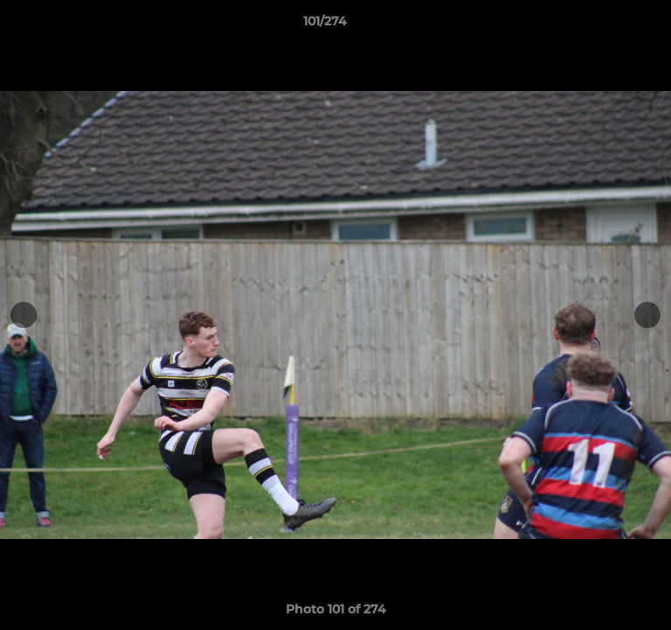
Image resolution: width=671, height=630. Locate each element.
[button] (608, 25)
